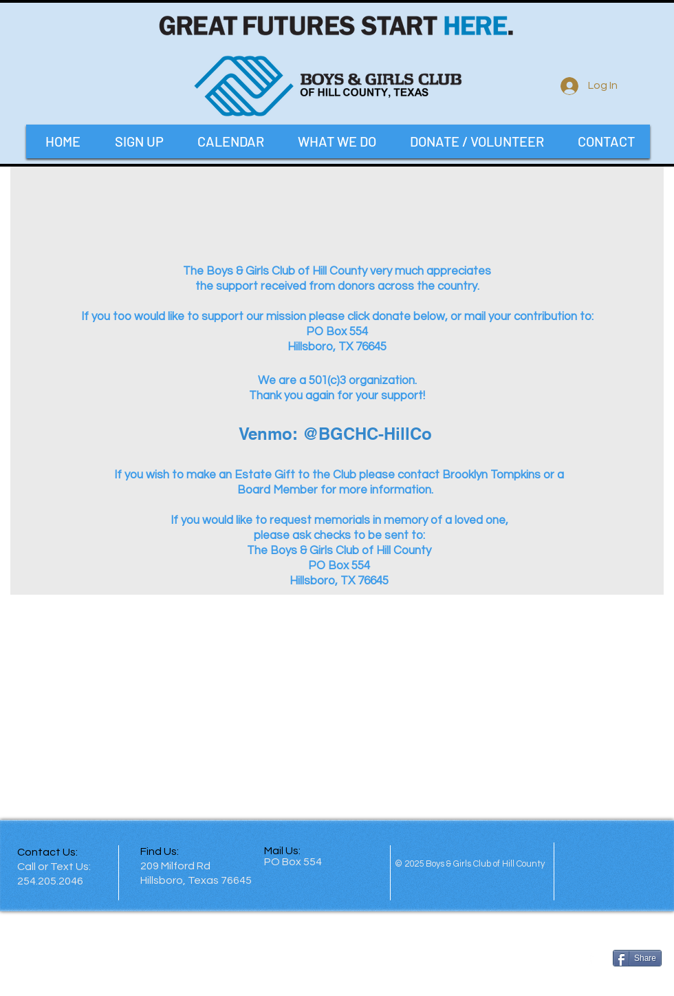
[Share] (637, 958)
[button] (337, 141)
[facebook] (590, 957)
